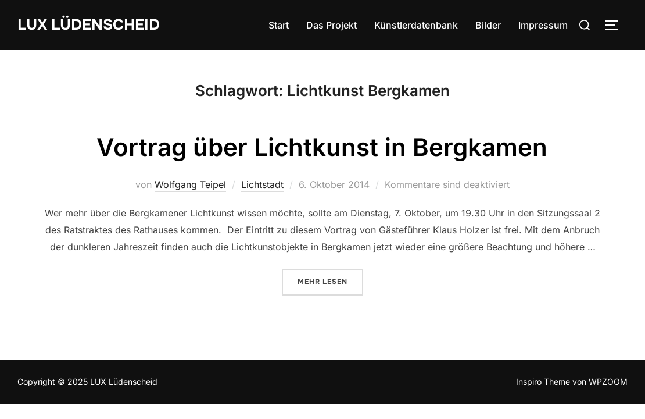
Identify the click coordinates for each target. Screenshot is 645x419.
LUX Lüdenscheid (88, 24)
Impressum (543, 25)
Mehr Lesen (330, 281)
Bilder (488, 25)
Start (278, 25)
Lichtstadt (262, 184)
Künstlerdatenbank (416, 25)
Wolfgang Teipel (190, 184)
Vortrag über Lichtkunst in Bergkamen (321, 147)
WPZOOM (608, 381)
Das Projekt (331, 25)
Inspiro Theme (543, 381)
